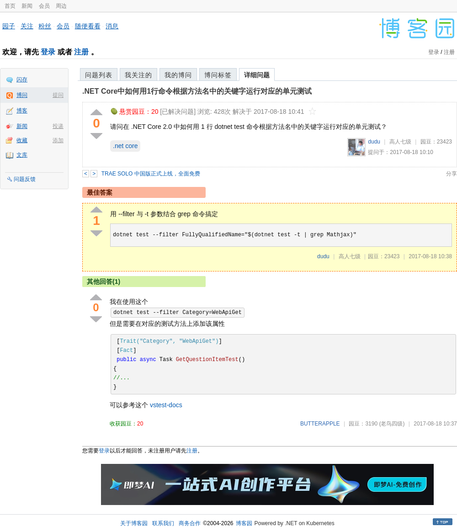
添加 (58, 140)
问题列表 (98, 75)
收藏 (21, 140)
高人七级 (400, 141)
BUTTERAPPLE (320, 423)
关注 (27, 26)
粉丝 (44, 26)
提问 (58, 95)
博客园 (244, 523)
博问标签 (218, 75)
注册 (81, 52)
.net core (125, 145)
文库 (21, 155)
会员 (44, 6)
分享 (451, 173)
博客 (21, 110)
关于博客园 (134, 523)
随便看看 (88, 26)
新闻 (26, 6)
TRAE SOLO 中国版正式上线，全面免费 (150, 173)
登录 (48, 52)
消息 (112, 26)
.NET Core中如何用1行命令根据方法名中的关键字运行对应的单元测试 (197, 91)
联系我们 (163, 523)
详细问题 (257, 75)
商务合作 (190, 523)
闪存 (21, 79)
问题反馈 (25, 179)
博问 (21, 95)
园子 (8, 26)
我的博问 (178, 75)
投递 (58, 126)
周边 (61, 6)
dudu (374, 141)
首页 (10, 6)
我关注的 (138, 75)
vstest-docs (166, 405)
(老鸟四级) (391, 423)
